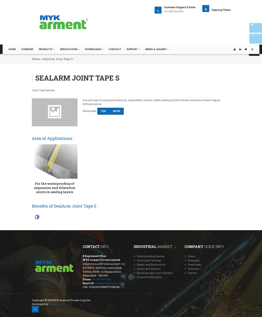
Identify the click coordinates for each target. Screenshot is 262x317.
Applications (70, 49)
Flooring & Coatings (149, 260)
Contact (115, 49)
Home (12, 49)
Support (133, 49)
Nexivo (53, 304)
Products (46, 49)
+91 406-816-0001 (101, 279)
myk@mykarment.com (109, 283)
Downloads (94, 49)
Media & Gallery (157, 49)
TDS (103, 111)
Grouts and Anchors (149, 268)
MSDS (116, 111)
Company (27, 49)
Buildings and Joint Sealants (155, 273)
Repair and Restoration (151, 264)
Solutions (194, 268)
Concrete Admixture (149, 277)
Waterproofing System (151, 256)
